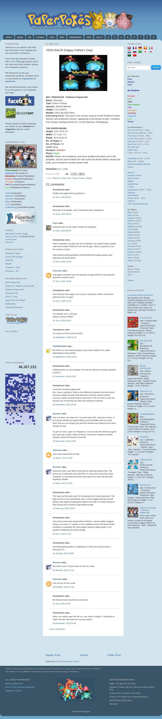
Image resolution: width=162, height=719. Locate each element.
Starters (131, 172)
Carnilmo (9, 199)
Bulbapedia (10, 304)
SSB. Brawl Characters (138, 204)
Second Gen (133, 133)
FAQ (89, 37)
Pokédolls (132, 158)
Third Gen (132, 136)
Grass (75, 178)
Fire (129, 229)
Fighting (131, 226)
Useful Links (10, 239)
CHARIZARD (146, 318)
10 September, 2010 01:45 (64, 337)
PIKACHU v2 (146, 391)
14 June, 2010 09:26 (62, 214)
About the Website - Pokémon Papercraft (148, 510)
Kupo (55, 223)
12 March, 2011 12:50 (62, 458)
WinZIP (8, 264)
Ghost (130, 235)
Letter (65, 169)
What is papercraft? (14, 683)
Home (9, 37)
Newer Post (53, 655)
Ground (131, 241)
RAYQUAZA (145, 485)
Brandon (57, 178)
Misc (62, 37)
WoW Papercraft (12, 282)
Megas (131, 181)
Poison (82, 178)
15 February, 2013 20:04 (64, 508)
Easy (64, 178)
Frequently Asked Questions (140, 295)
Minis (130, 161)
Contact (40, 37)
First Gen (132, 130)
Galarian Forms (134, 175)
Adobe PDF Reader (14, 257)
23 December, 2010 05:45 (64, 376)
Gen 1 (99, 37)
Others (131, 121)
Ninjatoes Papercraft (14, 289)
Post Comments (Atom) (68, 661)
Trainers (131, 201)
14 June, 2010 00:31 (62, 197)
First (69, 178)
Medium (131, 82)
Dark (130, 215)
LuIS (7, 204)
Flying (130, 232)
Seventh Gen (133, 147)
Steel (130, 258)
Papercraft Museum (14, 307)
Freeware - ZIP (12, 271)
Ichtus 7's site (11, 296)
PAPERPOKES (60, 346)
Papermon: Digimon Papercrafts (19, 286)
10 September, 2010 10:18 (64, 357)
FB (29, 37)
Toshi (7, 193)
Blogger (86, 711)
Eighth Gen (133, 150)
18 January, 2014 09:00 (63, 553)
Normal (131, 246)
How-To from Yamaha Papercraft (19, 687)
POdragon (132, 110)
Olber (7, 201)
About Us (9, 242)
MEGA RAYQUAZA (145, 367)
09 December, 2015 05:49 (64, 623)
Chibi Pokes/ (133, 164)
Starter (89, 178)
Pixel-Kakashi (134, 104)
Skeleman (9, 196)
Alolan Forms (134, 178)
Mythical (131, 192)
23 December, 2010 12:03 (64, 404)
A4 (59, 169)
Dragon (131, 218)
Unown (131, 198)
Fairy (130, 224)
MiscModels (75, 37)
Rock (130, 255)
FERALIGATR (146, 460)
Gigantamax (133, 184)
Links (51, 37)
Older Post (114, 655)
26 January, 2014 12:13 (63, 570)
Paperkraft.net (11, 293)
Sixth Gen (132, 144)
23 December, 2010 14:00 (64, 441)
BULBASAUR (146, 341)
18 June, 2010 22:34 (62, 301)
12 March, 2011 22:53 (62, 483)
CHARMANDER (147, 414)
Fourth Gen (133, 139)
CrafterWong (11, 207)
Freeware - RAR (12, 267)
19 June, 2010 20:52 (62, 320)
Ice (129, 243)
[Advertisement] (22, 445)
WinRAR (9, 260)
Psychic (131, 252)
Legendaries (133, 190)
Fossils (131, 187)
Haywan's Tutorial (13, 691)
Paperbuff (132, 116)
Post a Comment (57, 629)
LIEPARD (144, 437)
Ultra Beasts (133, 195)
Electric (131, 221)
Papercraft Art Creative (15, 300)
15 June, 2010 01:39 (62, 261)
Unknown (57, 271)
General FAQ (11, 236)
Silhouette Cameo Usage (16, 234)
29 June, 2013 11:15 (62, 534)
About (20, 37)
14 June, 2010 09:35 (62, 231)
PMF (130, 107)
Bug (129, 212)
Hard (130, 85)
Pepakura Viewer (13, 253)
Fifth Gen (132, 141)
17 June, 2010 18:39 (62, 281)
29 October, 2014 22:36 (63, 587)
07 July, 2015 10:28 (61, 603)
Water (130, 260)
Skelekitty (132, 113)
